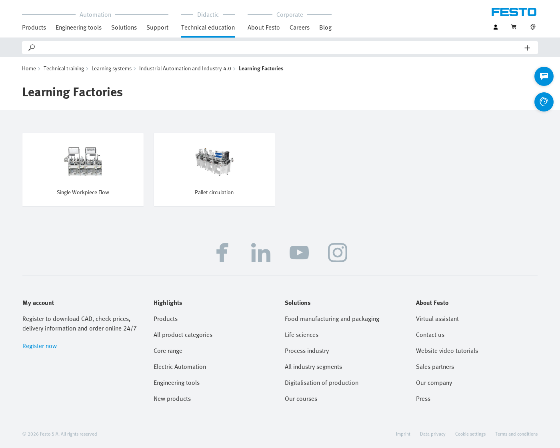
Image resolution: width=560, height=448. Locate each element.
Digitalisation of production (321, 382)
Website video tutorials (447, 350)
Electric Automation (180, 366)
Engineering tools (79, 27)
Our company (434, 382)
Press (423, 398)
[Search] (280, 47)
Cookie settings (470, 433)
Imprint (403, 433)
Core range (168, 350)
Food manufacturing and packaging (332, 318)
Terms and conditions (516, 433)
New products (172, 398)
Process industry (307, 350)
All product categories (183, 334)
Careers (300, 27)
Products (34, 27)
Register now (39, 345)
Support (157, 27)
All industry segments (313, 366)
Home (29, 68)
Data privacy (433, 433)
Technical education (208, 27)
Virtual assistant (437, 318)
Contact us (430, 334)
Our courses (301, 398)
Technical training (64, 68)
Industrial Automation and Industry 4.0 (185, 68)
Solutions (124, 27)
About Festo (264, 27)
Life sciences (301, 334)
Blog (325, 27)
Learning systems (112, 68)
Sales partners (435, 366)
